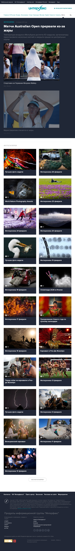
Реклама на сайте (50, 494)
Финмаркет (52, 2)
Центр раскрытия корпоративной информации (42, 525)
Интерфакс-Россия (41, 2)
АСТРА (6, 528)
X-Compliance (8, 523)
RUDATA (35, 523)
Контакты (7, 494)
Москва (42, 15)
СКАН (35, 521)
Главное (6, 15)
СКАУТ (6, 524)
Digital (47, 15)
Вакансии (39, 494)
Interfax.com (30, 2)
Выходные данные (32, 542)
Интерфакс (37, 8)
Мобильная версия (7, 2)
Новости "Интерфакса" (39, 519)
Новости (52, 15)
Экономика (24, 15)
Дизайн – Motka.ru (56, 540)
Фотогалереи (9, 22)
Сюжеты (58, 15)
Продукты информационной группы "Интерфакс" (31, 513)
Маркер (6, 526)
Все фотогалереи (37, 479)
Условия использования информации (37, 540)
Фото (63, 15)
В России (12, 15)
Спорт (31, 15)
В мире (18, 15)
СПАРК (6, 521)
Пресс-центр (30, 494)
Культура (36, 15)
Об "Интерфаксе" (20, 2)
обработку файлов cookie (24, 508)
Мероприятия (62, 494)
